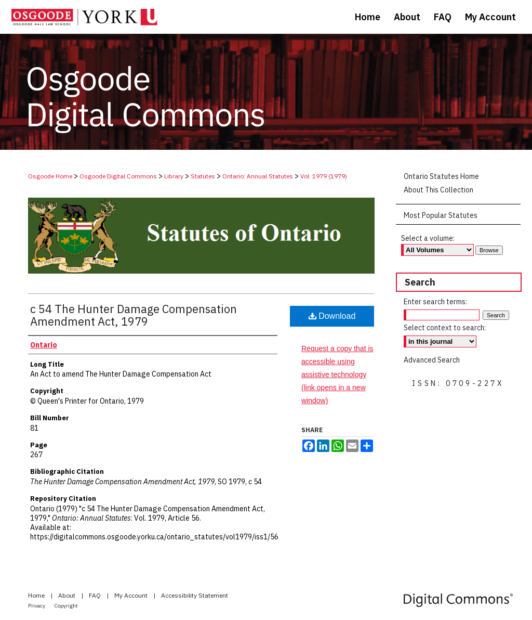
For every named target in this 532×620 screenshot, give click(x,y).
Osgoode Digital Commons (118, 176)
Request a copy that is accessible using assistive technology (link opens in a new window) (337, 374)
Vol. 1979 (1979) (323, 176)
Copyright (66, 605)
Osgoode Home (50, 176)
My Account (131, 595)
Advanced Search (432, 360)
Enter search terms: (435, 301)
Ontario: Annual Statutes (257, 176)
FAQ (95, 595)
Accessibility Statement (194, 595)
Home (37, 595)
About (67, 595)
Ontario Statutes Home (441, 176)
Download (332, 316)
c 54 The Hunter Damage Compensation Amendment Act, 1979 (133, 315)
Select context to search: (445, 327)
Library (173, 176)
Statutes (203, 176)
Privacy (37, 605)
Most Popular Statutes (440, 215)
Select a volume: (428, 238)
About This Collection (438, 190)
